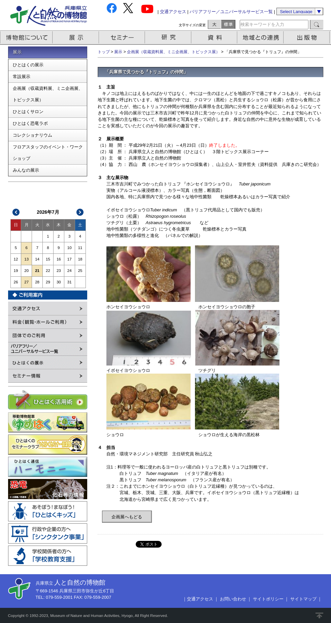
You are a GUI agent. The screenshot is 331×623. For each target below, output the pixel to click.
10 (69, 248)
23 (59, 271)
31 (69, 282)
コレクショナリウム (32, 135)
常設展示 (21, 76)
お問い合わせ (233, 598)
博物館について (26, 37)
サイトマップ (303, 598)
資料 (215, 37)
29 (48, 282)
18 (80, 259)
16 (59, 259)
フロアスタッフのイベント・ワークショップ (48, 152)
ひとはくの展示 (28, 64)
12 (16, 259)
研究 (168, 37)
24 (69, 271)
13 (26, 259)
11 (80, 248)
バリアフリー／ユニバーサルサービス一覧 (231, 11)
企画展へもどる (126, 516)
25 (80, 271)
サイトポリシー (268, 598)
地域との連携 (261, 37)
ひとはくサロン (28, 111)
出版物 (308, 37)
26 (16, 282)
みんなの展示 (26, 170)
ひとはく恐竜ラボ (30, 123)
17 (69, 259)
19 (16, 271)
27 (26, 282)
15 (48, 259)
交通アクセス (173, 11)
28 (37, 282)
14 (37, 259)
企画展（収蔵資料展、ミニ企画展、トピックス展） (48, 94)
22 (48, 271)
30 (59, 282)
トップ (104, 51)
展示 (76, 37)
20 (26, 271)
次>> (80, 212)
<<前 (16, 212)
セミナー (122, 37)
